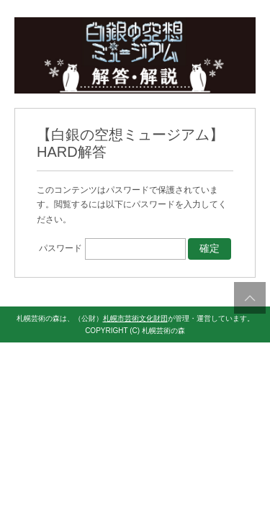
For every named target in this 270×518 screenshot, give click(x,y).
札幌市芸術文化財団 (135, 318)
